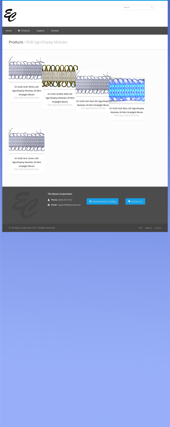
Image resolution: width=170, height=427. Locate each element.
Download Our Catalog (102, 254)
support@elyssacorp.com (69, 257)
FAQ (140, 280)
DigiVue (148, 280)
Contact (55, 30)
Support (40, 30)
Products (24, 30)
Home (9, 30)
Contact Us (135, 254)
